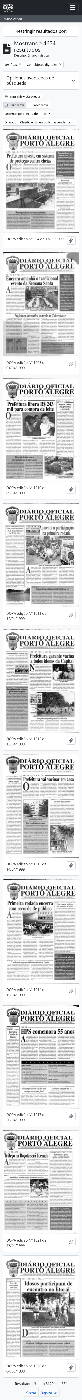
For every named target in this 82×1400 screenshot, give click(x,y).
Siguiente (49, 1392)
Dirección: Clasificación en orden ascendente (38, 122)
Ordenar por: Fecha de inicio (26, 114)
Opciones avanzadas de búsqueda (30, 80)
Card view (14, 105)
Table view (38, 105)
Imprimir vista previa (22, 96)
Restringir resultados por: (41, 31)
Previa (31, 1392)
